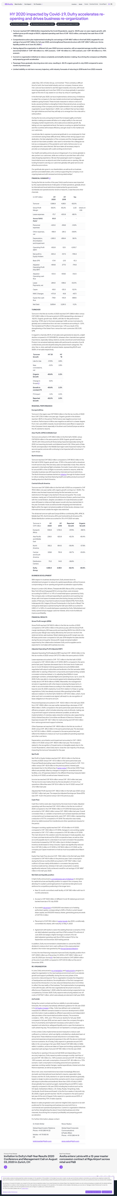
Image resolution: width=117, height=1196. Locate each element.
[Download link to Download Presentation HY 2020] (68, 24)
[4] (51, 957)
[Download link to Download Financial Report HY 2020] (42, 24)
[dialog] (58, 1185)
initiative (63, 474)
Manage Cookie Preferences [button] (10, 1192)
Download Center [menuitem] (94, 4)
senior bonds (62, 921)
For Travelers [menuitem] (37, 4)
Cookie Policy (24, 1188)
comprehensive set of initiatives (62, 879)
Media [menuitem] (80, 4)
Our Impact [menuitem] (27, 4)
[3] (39, 383)
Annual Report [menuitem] (103, 4)
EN (109, 4)
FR (111, 4)
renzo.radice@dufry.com (70, 1141)
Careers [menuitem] (86, 4)
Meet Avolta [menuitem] (18, 4)
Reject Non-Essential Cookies (93, 1192)
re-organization (56, 970)
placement (47, 908)
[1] (41, 44)
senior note (61, 768)
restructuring (70, 970)
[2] (50, 178)
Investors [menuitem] (74, 4)
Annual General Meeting (69, 948)
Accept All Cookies (107, 1192)
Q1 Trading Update (41, 1008)
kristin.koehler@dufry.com (42, 1141)
